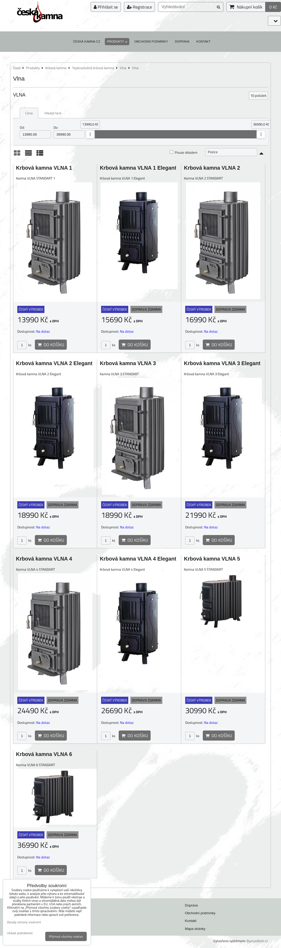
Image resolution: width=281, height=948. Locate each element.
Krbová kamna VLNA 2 (212, 168)
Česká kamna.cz (86, 41)
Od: (35, 131)
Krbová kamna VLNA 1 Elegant (138, 168)
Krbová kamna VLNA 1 (44, 168)
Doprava (182, 41)
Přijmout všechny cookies (66, 936)
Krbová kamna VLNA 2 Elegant (54, 363)
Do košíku (51, 344)
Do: (69, 131)
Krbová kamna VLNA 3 (128, 363)
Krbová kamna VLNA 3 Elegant (222, 363)
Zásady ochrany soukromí (24, 922)
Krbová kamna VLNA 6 (44, 754)
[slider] (90, 134)
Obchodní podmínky (151, 41)
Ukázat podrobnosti (20, 933)
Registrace (139, 7)
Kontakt (203, 41)
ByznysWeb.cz (257, 940)
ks (24, 345)
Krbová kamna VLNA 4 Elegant (138, 559)
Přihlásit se (106, 7)
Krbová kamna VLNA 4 (44, 559)
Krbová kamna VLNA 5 (212, 559)
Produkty (117, 41)
